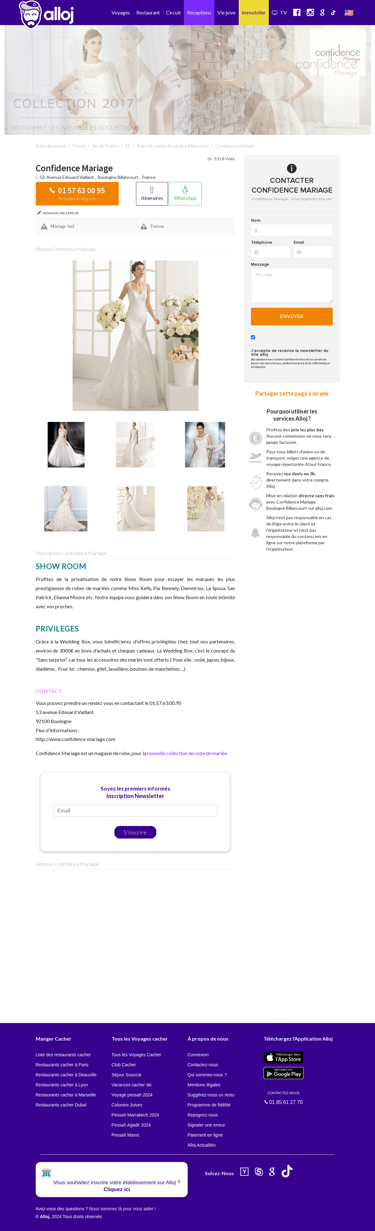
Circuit (173, 12)
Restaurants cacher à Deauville (66, 1074)
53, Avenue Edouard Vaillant (67, 177)
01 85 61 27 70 (283, 1098)
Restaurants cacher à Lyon (62, 1084)
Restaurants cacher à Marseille (66, 1094)
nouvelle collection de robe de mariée (187, 753)
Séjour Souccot (126, 1074)
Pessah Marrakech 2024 (135, 1114)
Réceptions (199, 12)
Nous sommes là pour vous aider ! (122, 1208)
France (148, 177)
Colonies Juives (127, 1104)
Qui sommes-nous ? (207, 1074)
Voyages (121, 12)
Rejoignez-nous (203, 1114)
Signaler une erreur (206, 1124)
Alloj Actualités (202, 1145)
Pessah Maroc (125, 1135)
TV (279, 12)
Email (299, 242)
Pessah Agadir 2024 (131, 1124)
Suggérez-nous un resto (211, 1094)
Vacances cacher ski (131, 1084)
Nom (255, 220)
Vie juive (226, 12)
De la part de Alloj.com (77, 198)
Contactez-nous (203, 1064)
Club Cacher (124, 1064)
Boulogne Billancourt (118, 177)
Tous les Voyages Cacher (136, 1054)
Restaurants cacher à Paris (62, 1064)
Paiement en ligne (205, 1135)
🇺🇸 (349, 12)
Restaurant (148, 12)
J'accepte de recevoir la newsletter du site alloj (289, 352)
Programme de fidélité (209, 1104)
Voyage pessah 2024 (132, 1094)
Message (260, 264)
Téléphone (261, 242)
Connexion (198, 1054)
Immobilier (254, 12)
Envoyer (292, 316)
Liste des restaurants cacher (63, 1054)
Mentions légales (204, 1084)
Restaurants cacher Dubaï (61, 1104)
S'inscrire (135, 832)
